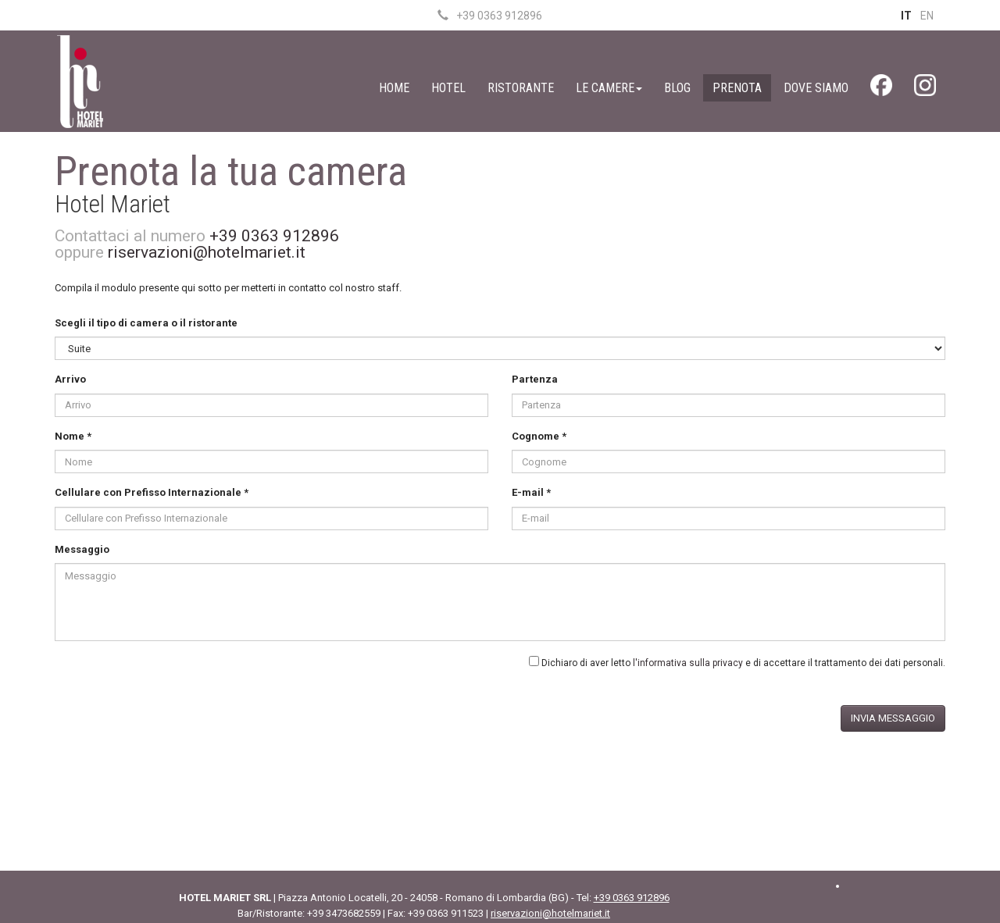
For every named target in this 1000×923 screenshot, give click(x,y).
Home (394, 87)
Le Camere (609, 87)
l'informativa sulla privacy (688, 663)
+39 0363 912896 (490, 15)
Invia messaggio (893, 718)
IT (906, 15)
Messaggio (82, 549)
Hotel (448, 87)
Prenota (737, 87)
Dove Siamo (816, 87)
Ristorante (521, 87)
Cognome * (539, 436)
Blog (677, 87)
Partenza (535, 379)
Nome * (73, 436)
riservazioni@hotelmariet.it (206, 252)
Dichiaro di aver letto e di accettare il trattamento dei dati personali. (743, 663)
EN (927, 15)
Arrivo (70, 379)
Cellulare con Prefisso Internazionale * (151, 492)
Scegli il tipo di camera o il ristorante (146, 323)
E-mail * (531, 492)
